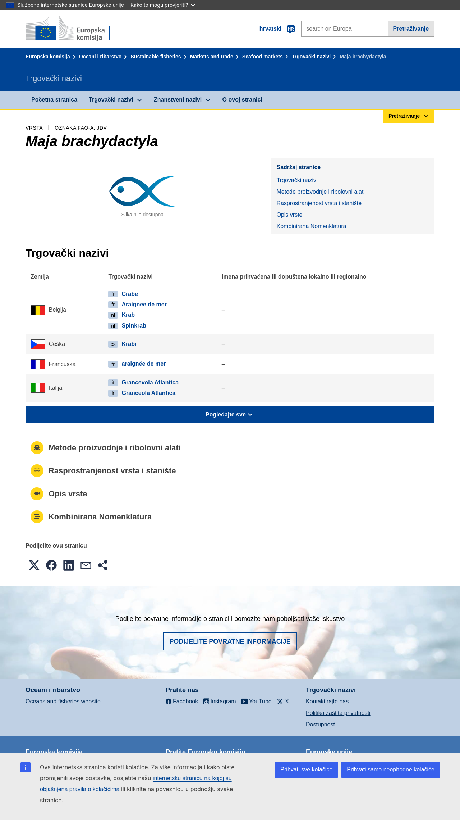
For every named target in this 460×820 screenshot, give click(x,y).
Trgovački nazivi (311, 56)
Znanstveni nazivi (178, 99)
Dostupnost (320, 724)
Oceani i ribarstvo (100, 56)
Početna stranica (54, 99)
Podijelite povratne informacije (230, 641)
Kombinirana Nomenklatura (311, 226)
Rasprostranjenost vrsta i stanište (319, 203)
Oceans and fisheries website (63, 701)
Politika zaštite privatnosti (338, 713)
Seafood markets (262, 56)
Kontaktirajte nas (327, 701)
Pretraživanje (411, 29)
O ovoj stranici (242, 99)
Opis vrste (289, 215)
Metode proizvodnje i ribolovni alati (320, 192)
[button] (34, 565)
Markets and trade (211, 56)
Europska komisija (48, 56)
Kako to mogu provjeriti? (162, 5)
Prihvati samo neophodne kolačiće (390, 769)
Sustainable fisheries (156, 56)
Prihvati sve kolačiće (306, 769)
